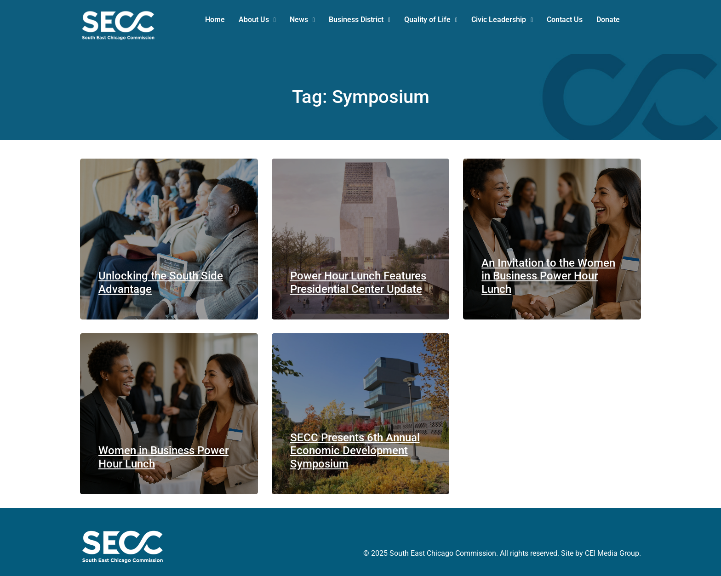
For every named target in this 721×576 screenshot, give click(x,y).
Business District (359, 19)
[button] (257, 19)
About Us (257, 19)
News (302, 19)
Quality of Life (431, 19)
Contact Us (565, 19)
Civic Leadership (502, 19)
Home (215, 19)
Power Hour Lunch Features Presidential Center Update (358, 282)
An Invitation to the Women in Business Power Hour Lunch (548, 276)
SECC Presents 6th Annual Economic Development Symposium (355, 451)
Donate (608, 19)
